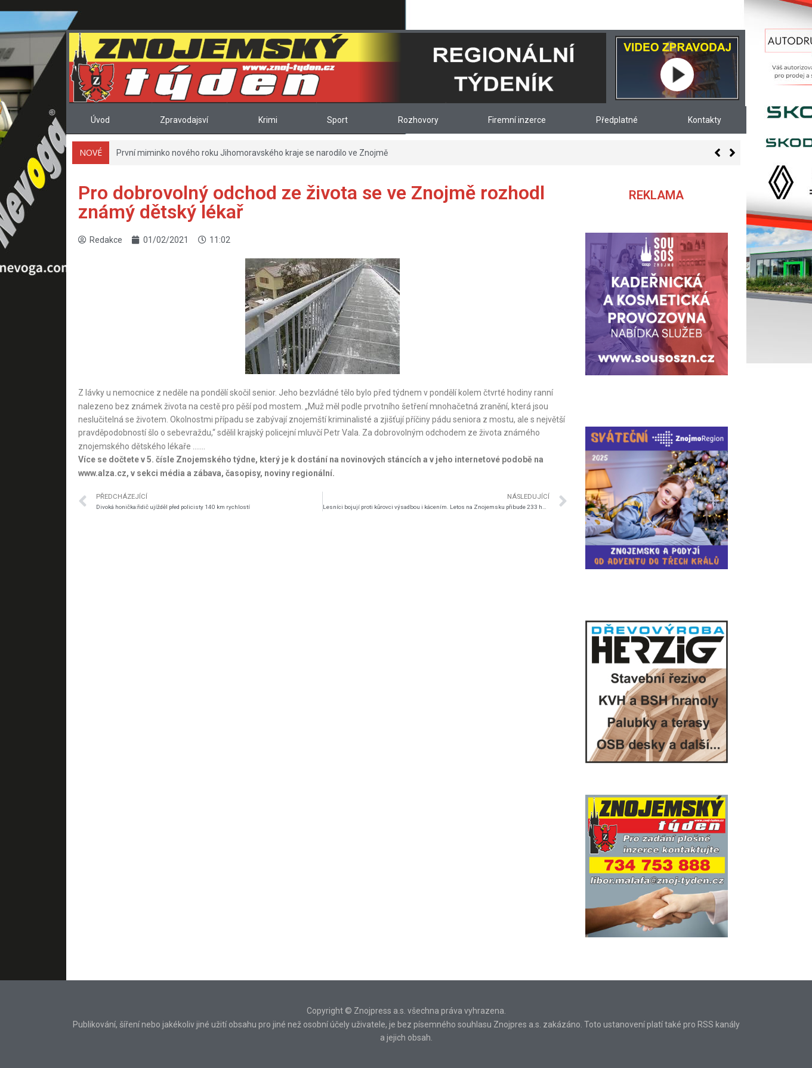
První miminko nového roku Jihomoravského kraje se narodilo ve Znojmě (252, 153)
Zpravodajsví (184, 120)
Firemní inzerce (517, 120)
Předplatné (617, 120)
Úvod (100, 120)
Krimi (267, 120)
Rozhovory (418, 120)
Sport (337, 120)
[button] (732, 153)
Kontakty (704, 120)
